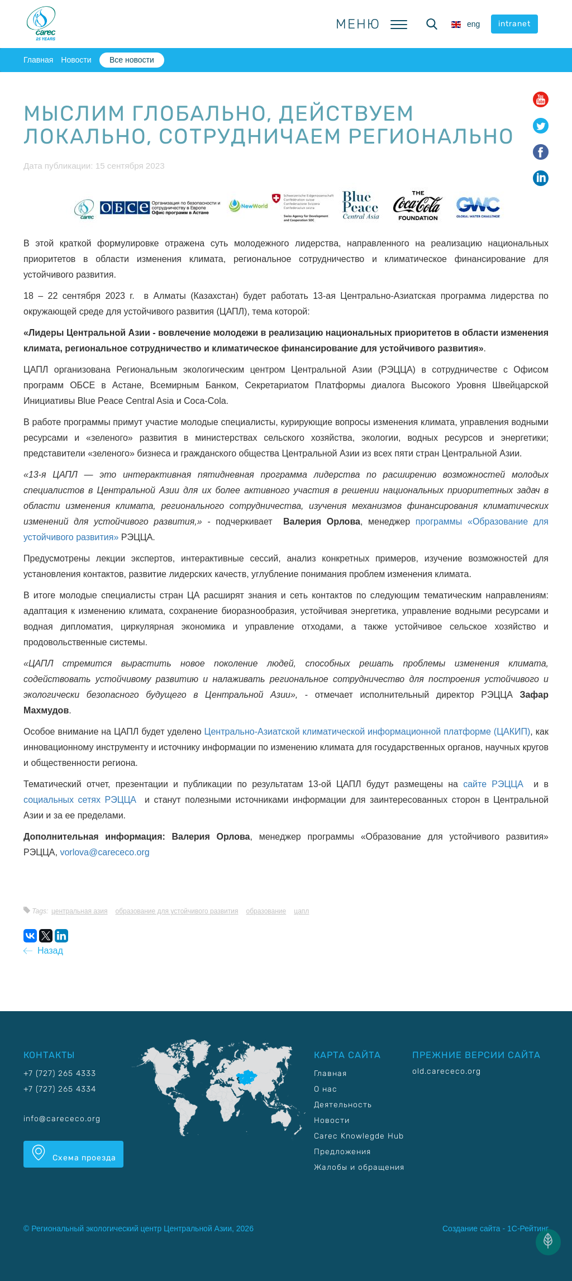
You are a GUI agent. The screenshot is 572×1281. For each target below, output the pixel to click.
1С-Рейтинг (528, 1228)
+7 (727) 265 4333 (59, 1073)
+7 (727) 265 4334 (59, 1089)
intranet (514, 23)
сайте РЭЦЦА (495, 784)
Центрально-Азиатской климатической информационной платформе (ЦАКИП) (367, 731)
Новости (76, 59)
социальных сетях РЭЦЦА (82, 799)
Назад (43, 950)
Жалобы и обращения (359, 1167)
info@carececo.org (62, 1118)
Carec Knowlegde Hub (359, 1136)
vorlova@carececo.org (104, 852)
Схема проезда (73, 1154)
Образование (266, 911)
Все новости (131, 59)
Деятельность (343, 1104)
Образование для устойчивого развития (177, 911)
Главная (38, 59)
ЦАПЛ (301, 911)
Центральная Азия (79, 911)
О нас (325, 1089)
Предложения (342, 1151)
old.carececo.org (446, 1071)
